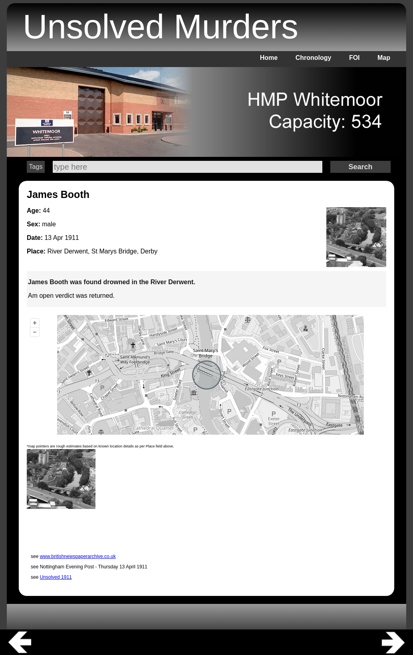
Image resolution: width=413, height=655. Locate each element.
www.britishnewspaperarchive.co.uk (78, 556)
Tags (36, 166)
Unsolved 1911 (56, 577)
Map (383, 57)
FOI (354, 57)
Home (269, 57)
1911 (72, 237)
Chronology (314, 57)
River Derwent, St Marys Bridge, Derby (103, 251)
